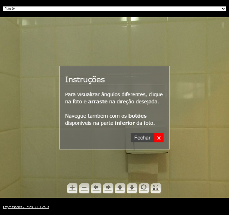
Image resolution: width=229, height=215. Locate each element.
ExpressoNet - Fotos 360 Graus (26, 207)
